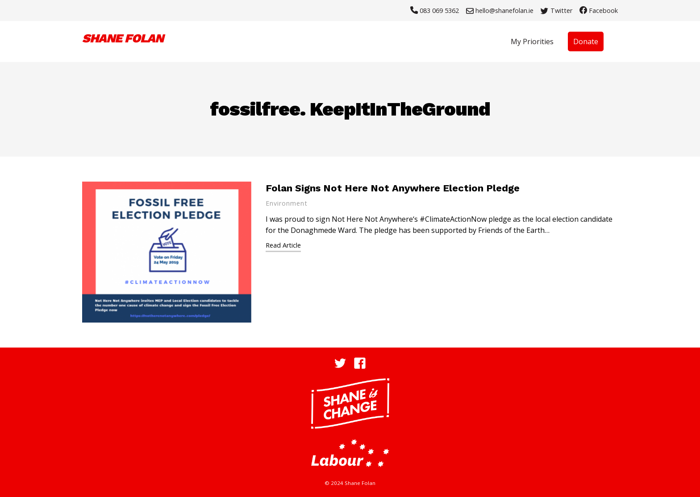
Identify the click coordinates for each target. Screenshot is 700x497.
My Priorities (532, 41)
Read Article (283, 245)
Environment (287, 203)
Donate (585, 41)
